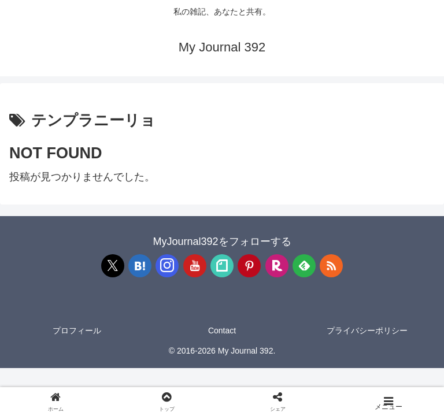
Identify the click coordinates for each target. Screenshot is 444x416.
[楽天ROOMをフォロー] (276, 265)
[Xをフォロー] (112, 265)
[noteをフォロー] (222, 265)
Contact (222, 330)
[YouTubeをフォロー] (194, 265)
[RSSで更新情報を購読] (331, 265)
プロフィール (77, 330)
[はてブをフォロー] (139, 265)
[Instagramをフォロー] (167, 265)
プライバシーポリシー (367, 330)
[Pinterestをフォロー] (249, 265)
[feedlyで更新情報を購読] (304, 265)
